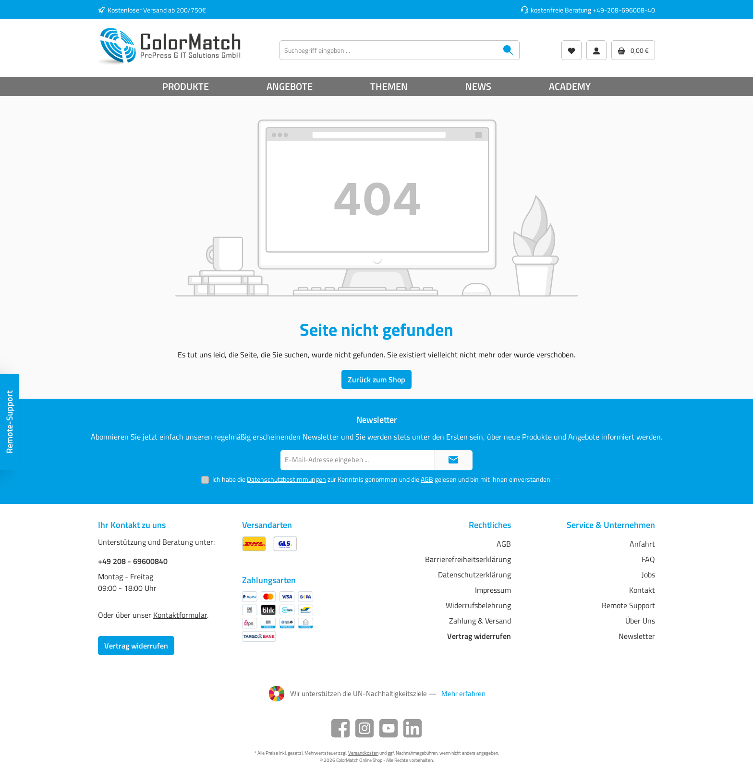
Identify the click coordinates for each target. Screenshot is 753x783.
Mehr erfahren (463, 693)
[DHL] (254, 543)
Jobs (648, 574)
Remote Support (628, 605)
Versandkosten (363, 753)
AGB (427, 479)
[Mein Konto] (596, 50)
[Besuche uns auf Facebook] (340, 728)
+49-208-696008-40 (624, 10)
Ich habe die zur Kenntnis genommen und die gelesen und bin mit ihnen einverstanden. (382, 479)
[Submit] (453, 460)
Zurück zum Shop (376, 379)
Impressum (493, 590)
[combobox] (388, 50)
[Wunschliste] (571, 50)
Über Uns (640, 620)
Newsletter (637, 636)
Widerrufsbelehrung (478, 605)
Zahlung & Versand (480, 620)
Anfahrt (642, 544)
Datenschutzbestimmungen (286, 479)
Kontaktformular (180, 615)
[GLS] (285, 543)
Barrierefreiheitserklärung (468, 559)
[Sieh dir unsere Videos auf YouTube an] (388, 728)
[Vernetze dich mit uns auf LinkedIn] (412, 728)
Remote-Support (9, 422)
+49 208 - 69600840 (133, 561)
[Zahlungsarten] (277, 616)
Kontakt (642, 590)
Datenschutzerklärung (474, 574)
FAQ (648, 559)
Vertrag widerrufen (136, 645)
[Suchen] (508, 50)
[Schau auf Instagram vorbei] (364, 728)
